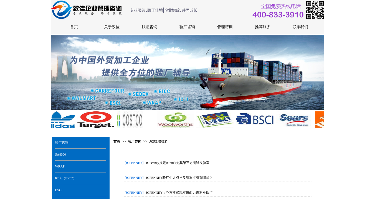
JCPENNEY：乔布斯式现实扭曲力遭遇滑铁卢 (179, 193)
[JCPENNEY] (134, 163)
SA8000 (60, 154)
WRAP (60, 166)
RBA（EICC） (65, 178)
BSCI (59, 190)
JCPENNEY (158, 141)
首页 (116, 141)
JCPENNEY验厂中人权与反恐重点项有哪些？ (179, 178)
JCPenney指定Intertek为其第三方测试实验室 (177, 163)
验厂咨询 (62, 143)
